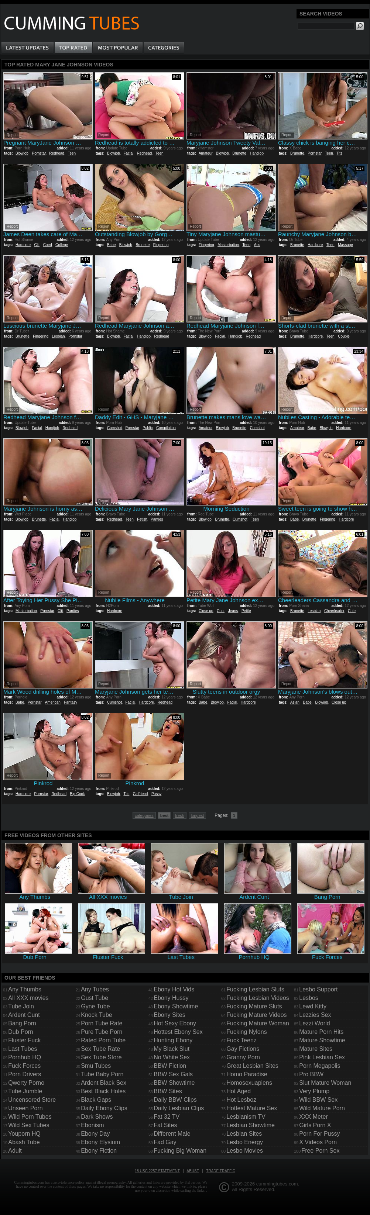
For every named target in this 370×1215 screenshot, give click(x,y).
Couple (344, 336)
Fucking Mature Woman (257, 1023)
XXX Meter (313, 1117)
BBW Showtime (174, 1083)
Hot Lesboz (241, 1100)
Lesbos (308, 998)
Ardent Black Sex (103, 1083)
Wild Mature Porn (322, 1108)
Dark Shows (97, 1117)
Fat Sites (165, 1125)
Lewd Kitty (312, 1006)
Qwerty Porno (26, 1083)
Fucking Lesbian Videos (257, 998)
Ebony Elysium (100, 1142)
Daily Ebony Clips (104, 1108)
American (53, 702)
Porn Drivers (24, 1074)
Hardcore (23, 245)
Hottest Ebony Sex (178, 1032)
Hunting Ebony (173, 1040)
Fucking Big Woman (180, 1150)
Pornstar (39, 153)
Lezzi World (314, 1023)
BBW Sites (168, 1091)
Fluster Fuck (24, 1040)
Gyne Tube (95, 1006)
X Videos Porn (318, 1142)
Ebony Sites (169, 1015)
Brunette (239, 153)
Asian (294, 702)
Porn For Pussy (319, 1134)
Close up (206, 611)
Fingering (161, 245)
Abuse (192, 1171)
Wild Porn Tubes (29, 1117)
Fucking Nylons (246, 1032)
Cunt (221, 611)
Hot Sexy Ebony (175, 1023)
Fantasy (70, 702)
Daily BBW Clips (175, 1100)
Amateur (205, 153)
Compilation (166, 428)
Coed (47, 245)
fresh (179, 815)
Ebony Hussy (171, 998)
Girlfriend (140, 794)
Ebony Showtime (176, 1006)
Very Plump (314, 1091)
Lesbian (58, 336)
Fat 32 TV (166, 1117)
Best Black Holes (103, 1091)
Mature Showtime (322, 1040)
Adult (14, 1150)
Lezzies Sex (315, 1015)
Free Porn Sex (320, 1150)
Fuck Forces (24, 1066)
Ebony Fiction (99, 1150)
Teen (72, 153)
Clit (37, 245)
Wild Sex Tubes (28, 1125)
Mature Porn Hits (321, 1032)
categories (144, 815)
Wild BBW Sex (318, 1100)
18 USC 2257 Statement (157, 1171)
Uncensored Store (32, 1100)
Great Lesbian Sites (252, 1066)
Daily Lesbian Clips (179, 1108)
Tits (339, 153)
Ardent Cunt (24, 1015)
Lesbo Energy (244, 1142)
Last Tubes (22, 1049)
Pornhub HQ (24, 1057)
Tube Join (21, 1006)
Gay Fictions (242, 1049)
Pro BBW (311, 1074)
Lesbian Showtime (250, 1125)
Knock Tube (96, 1015)
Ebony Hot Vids (174, 989)
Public (148, 428)
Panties (157, 519)
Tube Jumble (25, 1091)
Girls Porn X (315, 1125)
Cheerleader (334, 611)
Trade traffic (220, 1171)
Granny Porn (243, 1057)
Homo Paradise (246, 1074)
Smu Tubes (96, 1066)
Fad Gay (165, 1142)
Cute (352, 611)
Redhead (56, 153)
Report (12, 135)
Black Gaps (96, 1100)
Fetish (142, 519)
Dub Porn (20, 1032)
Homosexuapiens (249, 1083)
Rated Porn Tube (103, 1040)
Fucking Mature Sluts (254, 1006)
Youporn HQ (24, 1134)
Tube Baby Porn (102, 1074)
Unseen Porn (25, 1108)
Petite (246, 611)
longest (197, 815)
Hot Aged (238, 1091)
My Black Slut (171, 1049)
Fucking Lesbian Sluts (255, 989)
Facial (129, 153)
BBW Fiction (170, 1066)
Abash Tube (24, 1142)
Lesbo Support (318, 989)
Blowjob (22, 153)
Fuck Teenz (241, 1040)
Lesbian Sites (244, 1134)
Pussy (156, 794)
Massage (345, 245)
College (61, 245)
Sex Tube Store (101, 1057)
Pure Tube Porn (101, 1032)
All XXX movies (28, 998)
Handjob (257, 153)
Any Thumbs (24, 989)
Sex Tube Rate (100, 1049)
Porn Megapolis (319, 1066)
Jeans (233, 611)
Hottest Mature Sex (251, 1108)
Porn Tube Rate (101, 1023)
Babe (111, 245)
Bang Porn (22, 1023)
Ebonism (92, 1125)
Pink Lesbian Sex (322, 1057)
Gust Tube (94, 998)
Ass (257, 245)
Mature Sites (315, 1049)
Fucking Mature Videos (256, 1015)
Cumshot (114, 428)
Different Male (172, 1134)
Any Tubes (95, 989)
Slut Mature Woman (325, 1083)
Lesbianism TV (245, 1117)
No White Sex (172, 1057)
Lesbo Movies (244, 1150)
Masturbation (228, 245)
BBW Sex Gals (173, 1074)
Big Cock (77, 794)
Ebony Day (95, 1134)
